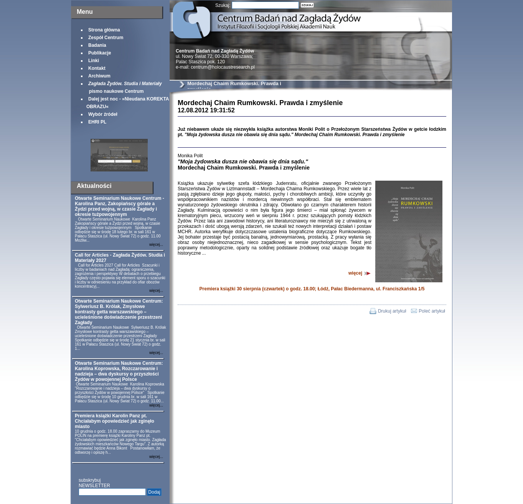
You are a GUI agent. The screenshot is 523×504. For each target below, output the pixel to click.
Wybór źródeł (102, 114)
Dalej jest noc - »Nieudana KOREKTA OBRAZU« (127, 102)
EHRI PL (97, 122)
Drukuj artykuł (392, 311)
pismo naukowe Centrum (124, 87)
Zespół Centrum (105, 37)
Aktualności (94, 186)
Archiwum (99, 76)
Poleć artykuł (432, 311)
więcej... (156, 244)
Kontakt (97, 68)
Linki (93, 60)
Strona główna (104, 30)
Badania (97, 45)
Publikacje (99, 53)
